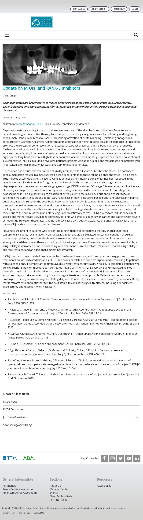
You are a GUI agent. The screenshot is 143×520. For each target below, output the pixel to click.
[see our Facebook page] (104, 458)
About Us (55, 485)
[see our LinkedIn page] (136, 458)
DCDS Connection (13, 409)
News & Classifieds (16, 394)
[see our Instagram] (112, 458)
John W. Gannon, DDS (29, 124)
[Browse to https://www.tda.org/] (19, 458)
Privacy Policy (8, 512)
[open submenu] (137, 417)
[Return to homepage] (71, 22)
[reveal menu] (7, 35)
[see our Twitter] (120, 458)
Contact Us (79, 9)
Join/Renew (119, 9)
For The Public (58, 499)
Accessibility (104, 485)
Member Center (59, 489)
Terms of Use (24, 512)
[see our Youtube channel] (128, 458)
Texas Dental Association (18, 489)
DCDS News (10, 401)
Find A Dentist (99, 9)
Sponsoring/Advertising (17, 425)
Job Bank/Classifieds (15, 417)
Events (54, 492)
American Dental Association (20, 492)
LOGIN (135, 9)
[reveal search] (136, 35)
